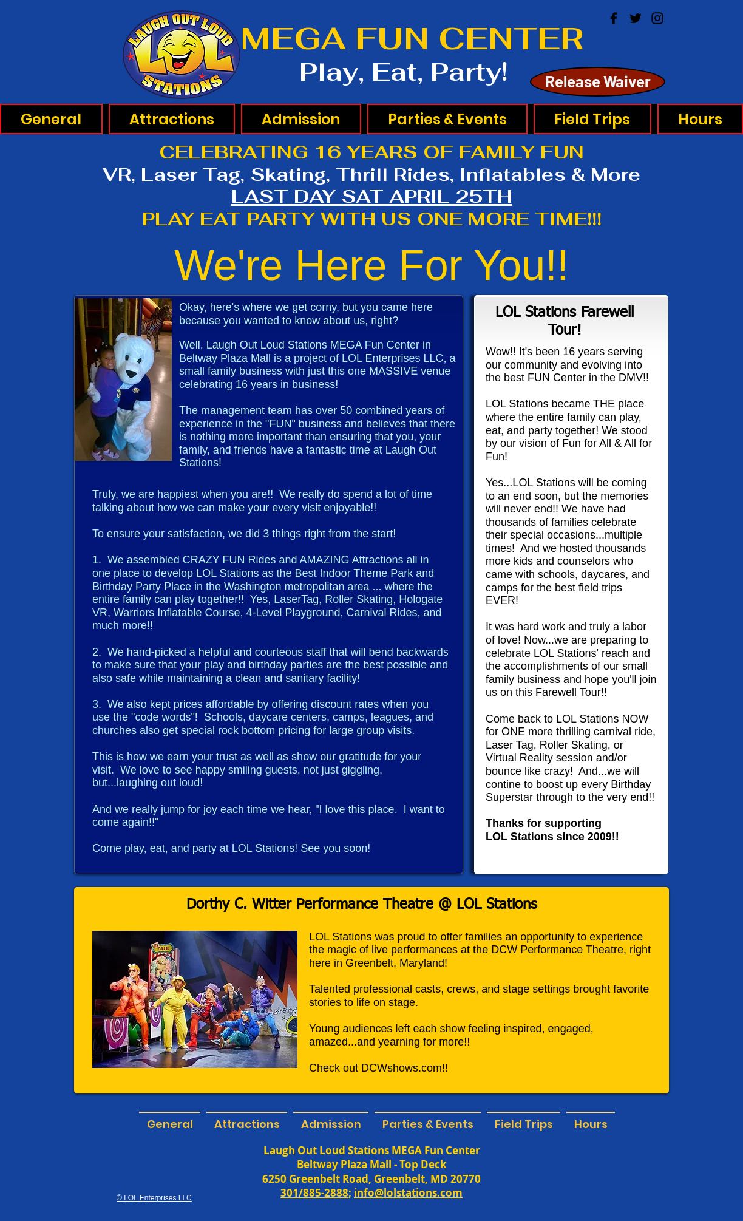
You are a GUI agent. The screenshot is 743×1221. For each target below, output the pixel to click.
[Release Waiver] (597, 82)
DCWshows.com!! (404, 1068)
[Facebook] (614, 18)
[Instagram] (657, 18)
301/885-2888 (314, 1193)
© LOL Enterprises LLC (154, 1198)
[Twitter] (635, 18)
